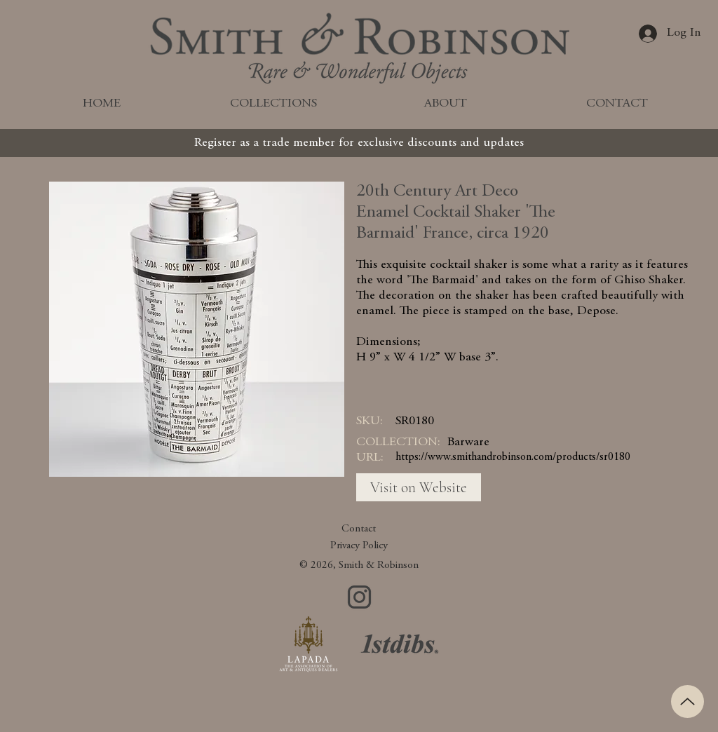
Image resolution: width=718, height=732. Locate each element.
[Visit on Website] (418, 487)
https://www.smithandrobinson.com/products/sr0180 (512, 457)
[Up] (687, 701)
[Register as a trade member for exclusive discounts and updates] (359, 143)
